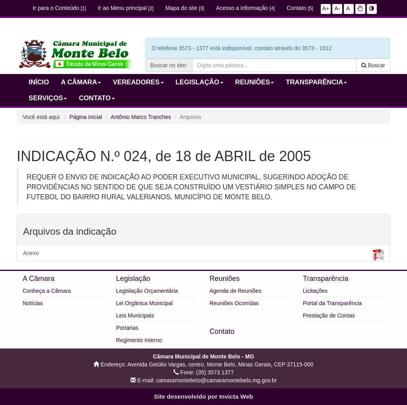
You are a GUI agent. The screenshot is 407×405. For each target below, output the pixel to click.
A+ (325, 8)
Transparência (325, 278)
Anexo (203, 255)
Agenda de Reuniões (235, 291)
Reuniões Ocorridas (234, 303)
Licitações (315, 291)
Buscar (373, 65)
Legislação (133, 278)
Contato (300, 8)
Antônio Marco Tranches (141, 117)
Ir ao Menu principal (125, 8)
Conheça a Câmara (47, 291)
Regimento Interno (139, 340)
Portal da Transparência (332, 303)
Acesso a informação (245, 8)
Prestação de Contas (329, 315)
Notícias (33, 303)
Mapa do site (184, 8)
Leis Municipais (135, 315)
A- (337, 8)
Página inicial (85, 117)
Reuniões (224, 278)
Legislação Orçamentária (147, 291)
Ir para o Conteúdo (59, 8)
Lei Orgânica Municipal (144, 303)
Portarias (127, 328)
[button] (360, 8)
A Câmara (38, 278)
